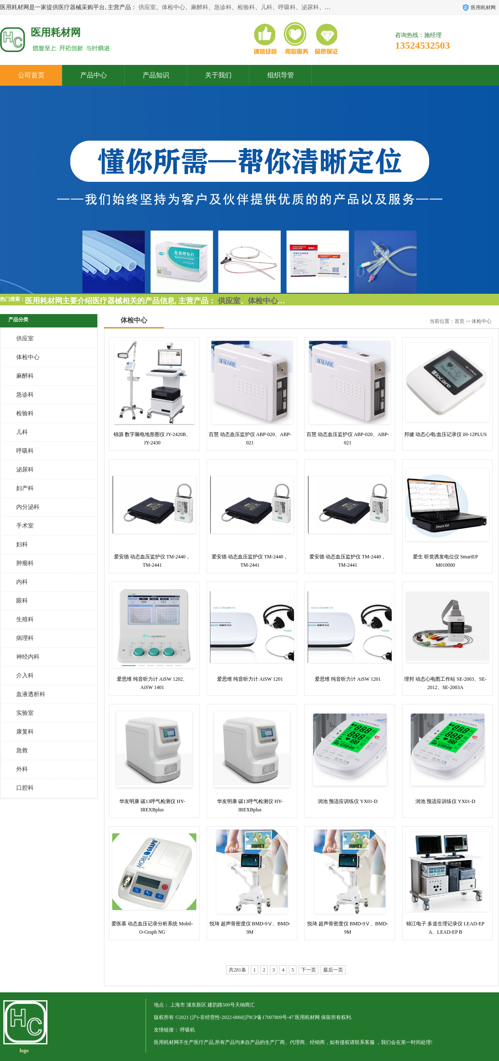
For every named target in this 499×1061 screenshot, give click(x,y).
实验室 (25, 713)
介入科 (25, 675)
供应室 (147, 7)
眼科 (22, 600)
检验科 (246, 7)
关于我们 (218, 75)
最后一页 (333, 970)
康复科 (25, 732)
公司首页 (31, 75)
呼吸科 (287, 7)
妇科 (22, 544)
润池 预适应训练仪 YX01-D (348, 801)
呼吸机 (187, 1030)
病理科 (25, 638)
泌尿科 (310, 7)
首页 (459, 321)
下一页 (308, 970)
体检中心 (173, 7)
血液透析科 (30, 694)
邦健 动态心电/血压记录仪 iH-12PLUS (445, 434)
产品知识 (156, 75)
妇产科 (25, 488)
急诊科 (223, 7)
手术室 (25, 526)
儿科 (266, 7)
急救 (22, 750)
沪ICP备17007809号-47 (269, 1017)
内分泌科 (28, 507)
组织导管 (280, 75)
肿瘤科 (25, 563)
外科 (22, 769)
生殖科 (25, 619)
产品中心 (93, 75)
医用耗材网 (307, 1017)
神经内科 (28, 657)
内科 (22, 582)
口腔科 (25, 788)
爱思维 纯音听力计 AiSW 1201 (250, 679)
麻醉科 (199, 7)
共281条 (237, 970)
